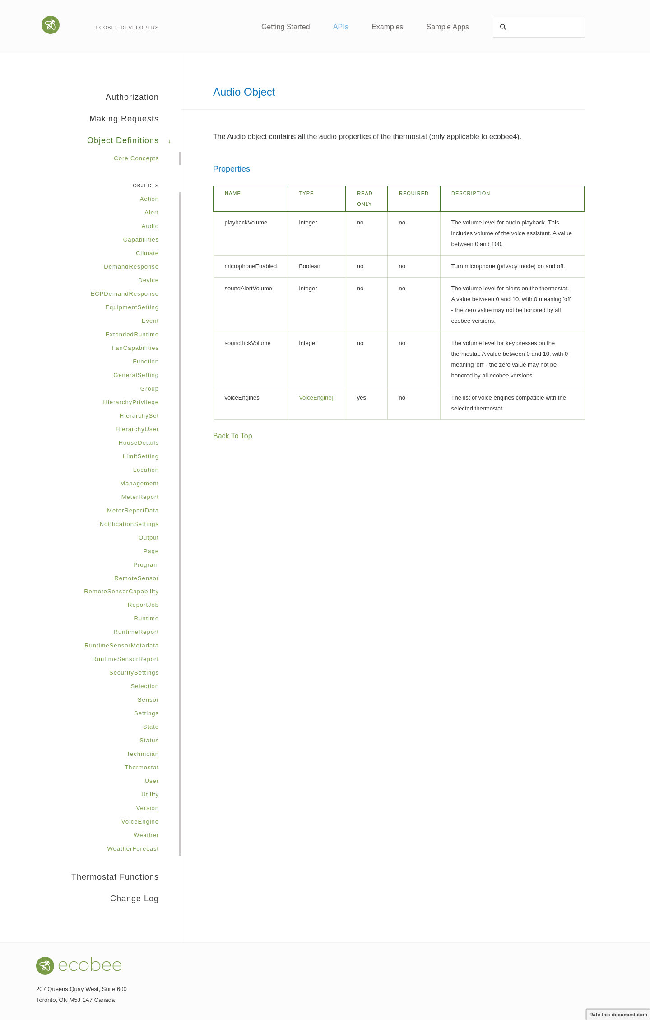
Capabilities (141, 239)
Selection (145, 686)
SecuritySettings (134, 672)
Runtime (146, 618)
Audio (150, 226)
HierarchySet (139, 415)
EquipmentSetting (132, 307)
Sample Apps (448, 27)
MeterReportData (133, 510)
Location (146, 469)
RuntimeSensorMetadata (121, 645)
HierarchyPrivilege (131, 402)
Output (149, 537)
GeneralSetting (136, 375)
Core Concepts (136, 158)
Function (146, 361)
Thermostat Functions (126, 880)
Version (147, 808)
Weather (146, 835)
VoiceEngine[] (317, 397)
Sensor (148, 699)
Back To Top (232, 436)
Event (150, 320)
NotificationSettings (129, 524)
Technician (143, 753)
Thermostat (142, 767)
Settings (146, 713)
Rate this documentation (618, 1014)
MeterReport (140, 497)
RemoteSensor (136, 578)
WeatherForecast (133, 848)
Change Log (134, 898)
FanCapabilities (135, 348)
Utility (150, 794)
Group (149, 388)
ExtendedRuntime (132, 334)
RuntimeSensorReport (125, 659)
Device (148, 280)
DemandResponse (131, 266)
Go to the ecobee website (52, 25)
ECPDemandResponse (125, 293)
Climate (147, 253)
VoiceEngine (140, 821)
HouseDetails (139, 442)
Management (139, 483)
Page (151, 551)
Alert (151, 212)
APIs (340, 27)
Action (149, 199)
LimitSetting (141, 456)
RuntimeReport (136, 632)
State (151, 726)
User (152, 781)
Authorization (143, 100)
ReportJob (143, 604)
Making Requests (135, 122)
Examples (387, 27)
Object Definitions (134, 143)
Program (146, 564)
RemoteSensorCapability (121, 591)
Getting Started (284, 27)
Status (149, 740)
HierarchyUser (137, 429)
